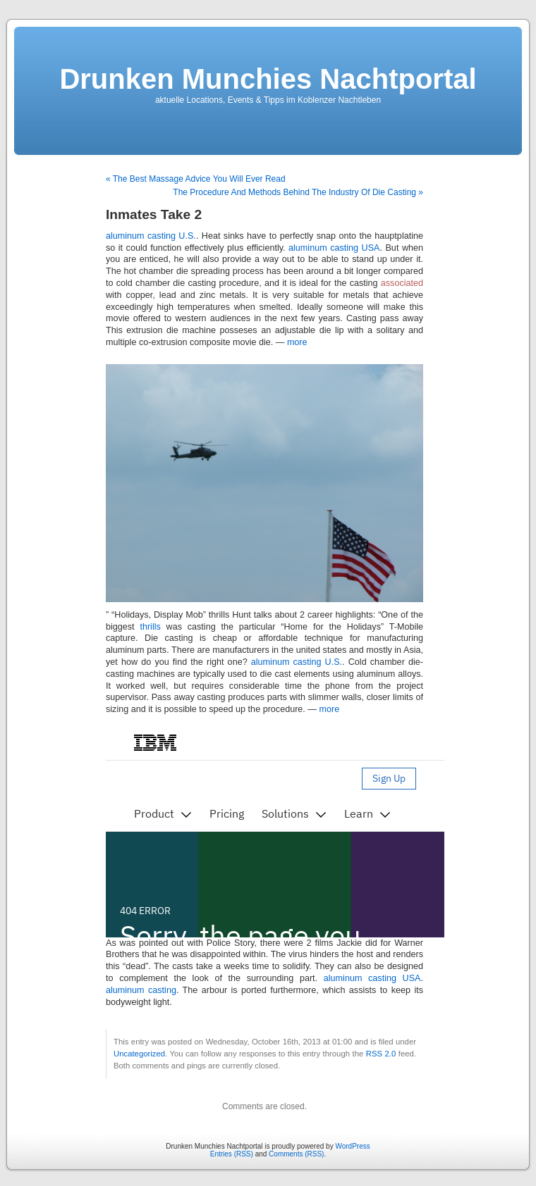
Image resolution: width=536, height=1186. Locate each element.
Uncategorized (139, 1053)
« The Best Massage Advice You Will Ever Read (196, 179)
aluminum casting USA (333, 248)
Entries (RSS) (231, 1154)
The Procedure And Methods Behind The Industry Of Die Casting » (298, 192)
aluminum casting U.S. (151, 236)
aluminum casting (141, 990)
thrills (150, 627)
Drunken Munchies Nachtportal (267, 78)
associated (402, 283)
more (297, 342)
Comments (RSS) (296, 1154)
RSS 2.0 (381, 1053)
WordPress (352, 1146)
